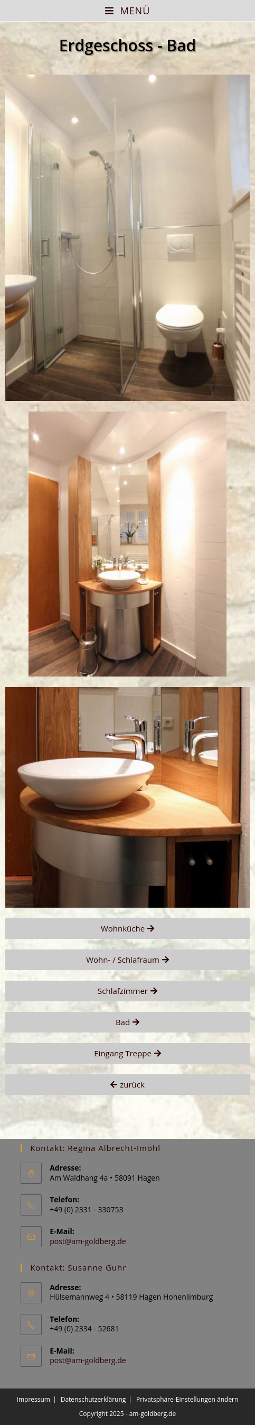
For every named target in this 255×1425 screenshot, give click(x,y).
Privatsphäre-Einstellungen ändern (187, 1399)
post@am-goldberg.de (88, 1241)
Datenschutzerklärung (93, 1399)
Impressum (33, 1399)
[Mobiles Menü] (127, 10)
